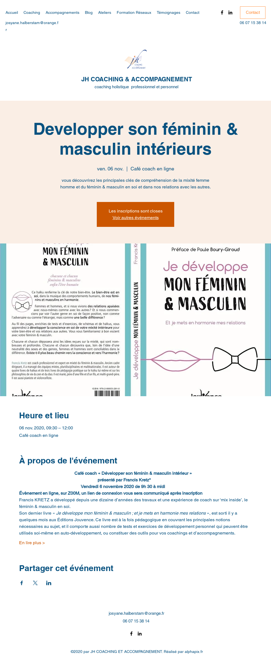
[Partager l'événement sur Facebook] (21, 583)
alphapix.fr (194, 651)
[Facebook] (222, 12)
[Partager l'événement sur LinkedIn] (48, 583)
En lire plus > (32, 542)
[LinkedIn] (230, 12)
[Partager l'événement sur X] (35, 583)
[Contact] (252, 12)
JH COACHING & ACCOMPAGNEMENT (136, 79)
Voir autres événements (136, 217)
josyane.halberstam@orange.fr (136, 613)
